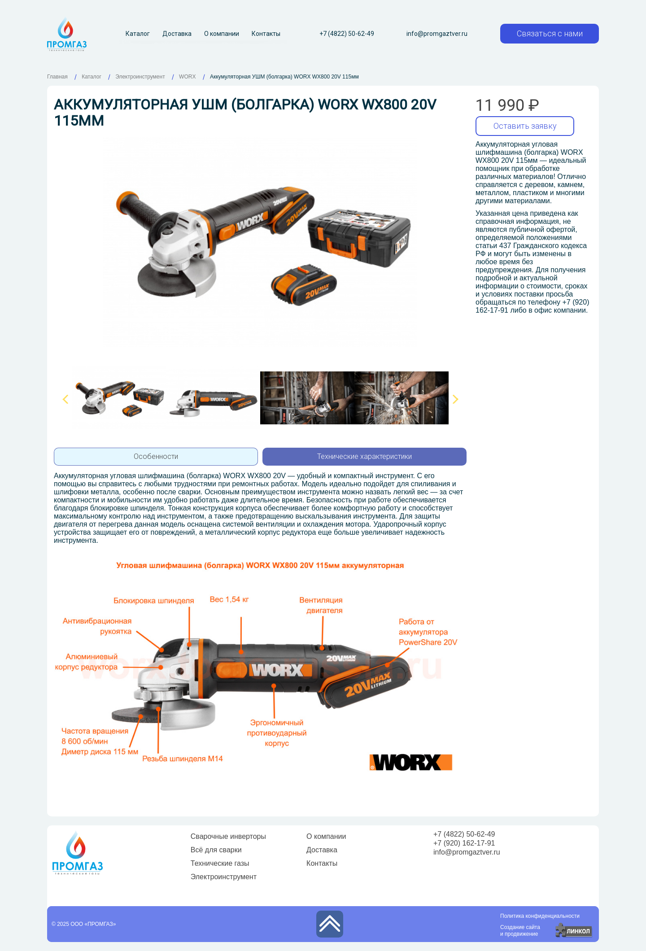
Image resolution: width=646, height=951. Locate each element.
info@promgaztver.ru (436, 33)
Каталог (138, 33)
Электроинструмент (224, 877)
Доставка (177, 33)
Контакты (266, 33)
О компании (221, 33)
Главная (57, 77)
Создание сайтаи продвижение (520, 930)
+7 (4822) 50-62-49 (346, 33)
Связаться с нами (550, 33)
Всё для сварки (216, 850)
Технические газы (220, 863)
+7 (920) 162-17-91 (464, 843)
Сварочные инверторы (228, 836)
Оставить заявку (525, 126)
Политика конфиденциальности (540, 916)
